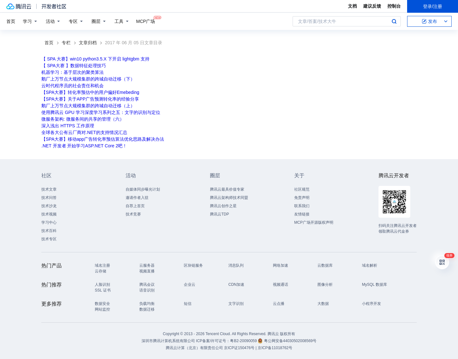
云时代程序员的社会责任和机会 (72, 85)
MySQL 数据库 (374, 284)
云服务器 (147, 265)
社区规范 (301, 189)
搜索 (394, 21)
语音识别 (147, 290)
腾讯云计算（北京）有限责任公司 (194, 348)
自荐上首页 (135, 206)
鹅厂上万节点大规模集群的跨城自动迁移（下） (88, 78)
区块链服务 (193, 265)
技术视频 (49, 214)
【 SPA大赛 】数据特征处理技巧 (73, 65)
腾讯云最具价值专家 (227, 189)
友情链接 (301, 214)
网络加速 (280, 265)
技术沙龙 (49, 206)
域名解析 (369, 265)
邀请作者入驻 (137, 197)
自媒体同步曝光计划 (143, 189)
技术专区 (49, 239)
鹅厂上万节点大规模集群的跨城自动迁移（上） (88, 105)
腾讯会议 (147, 284)
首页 (10, 21)
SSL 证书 (103, 290)
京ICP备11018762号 (275, 348)
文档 (352, 6)
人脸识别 (102, 284)
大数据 (323, 303)
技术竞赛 (133, 214)
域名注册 (102, 265)
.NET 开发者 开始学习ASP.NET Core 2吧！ (84, 145)
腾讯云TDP (219, 214)
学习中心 (49, 222)
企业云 (189, 284)
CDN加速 (236, 284)
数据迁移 (147, 309)
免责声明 (301, 197)
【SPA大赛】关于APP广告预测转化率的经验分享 (90, 99)
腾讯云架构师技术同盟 (229, 197)
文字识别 (236, 303)
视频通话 (280, 284)
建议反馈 (372, 6)
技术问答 (49, 197)
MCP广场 (145, 21)
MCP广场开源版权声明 (313, 222)
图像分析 (325, 284)
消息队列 (236, 265)
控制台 (394, 6)
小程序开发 (371, 303)
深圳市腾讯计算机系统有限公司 (168, 341)
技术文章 (49, 189)
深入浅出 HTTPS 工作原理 (67, 125)
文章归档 (88, 42)
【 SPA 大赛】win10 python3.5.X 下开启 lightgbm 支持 (95, 58)
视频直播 (147, 271)
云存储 (100, 271)
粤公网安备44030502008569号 (290, 341)
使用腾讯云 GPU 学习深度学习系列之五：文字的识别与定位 (100, 112)
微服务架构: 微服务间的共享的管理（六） (82, 119)
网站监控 (102, 309)
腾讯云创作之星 (223, 206)
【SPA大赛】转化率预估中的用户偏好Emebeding (90, 92)
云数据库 (325, 265)
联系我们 (301, 206)
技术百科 (49, 231)
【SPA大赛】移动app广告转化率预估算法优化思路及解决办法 (102, 139)
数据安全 (102, 303)
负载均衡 (147, 303)
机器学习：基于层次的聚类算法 (72, 72)
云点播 (278, 303)
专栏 (66, 42)
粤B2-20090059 (244, 341)
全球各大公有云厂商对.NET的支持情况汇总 (84, 132)
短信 (187, 303)
